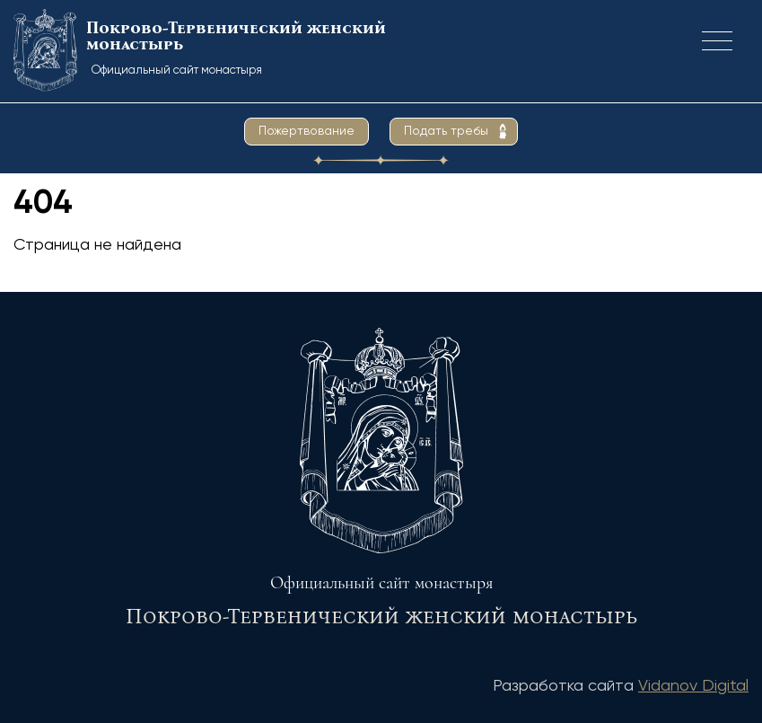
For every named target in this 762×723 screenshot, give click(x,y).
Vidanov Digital (693, 686)
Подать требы (446, 131)
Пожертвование (306, 131)
